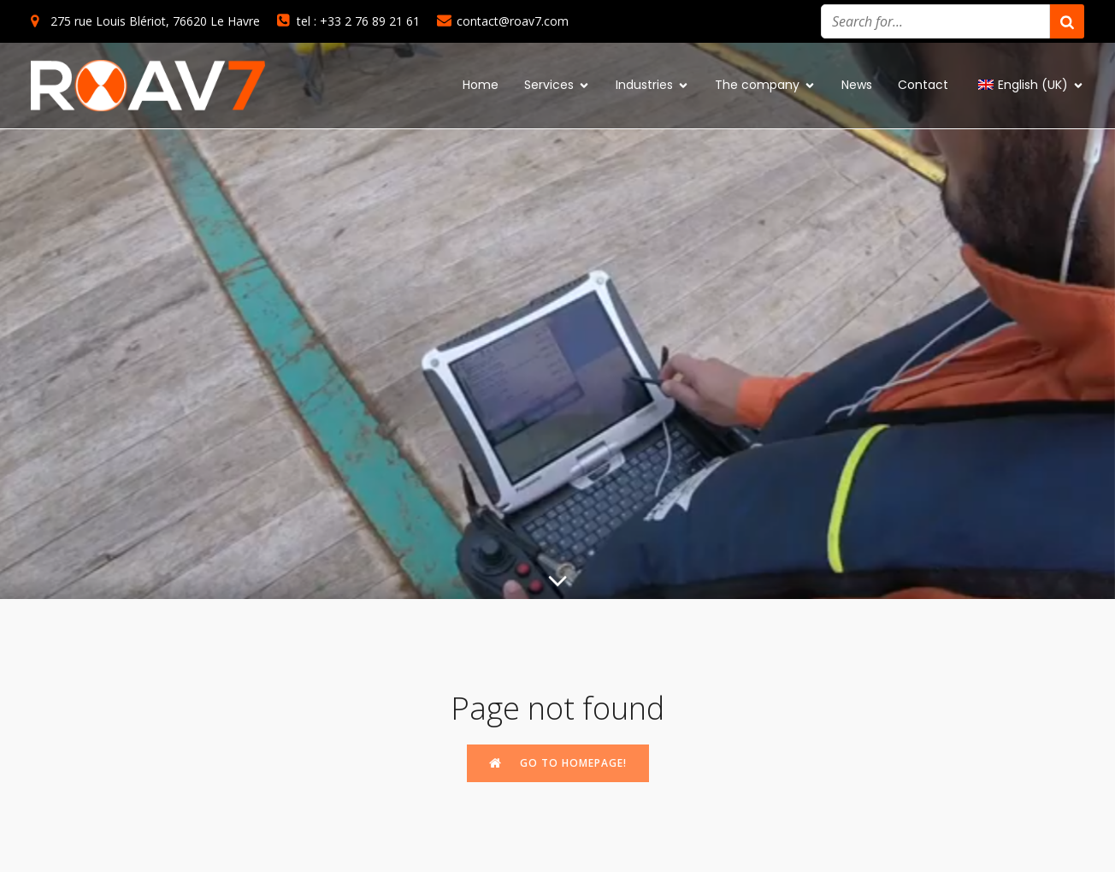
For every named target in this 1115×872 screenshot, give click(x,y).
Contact (923, 84)
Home (481, 84)
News (856, 84)
